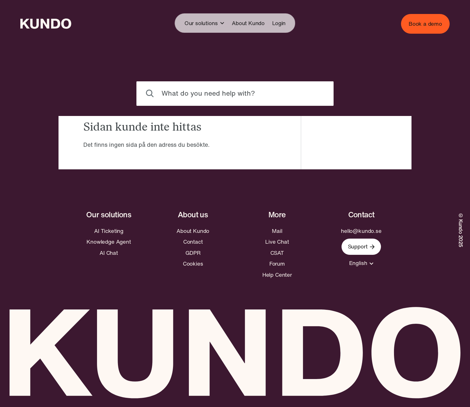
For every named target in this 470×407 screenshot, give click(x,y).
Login (279, 23)
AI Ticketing (108, 231)
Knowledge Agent (108, 242)
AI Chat (109, 253)
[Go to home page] (45, 24)
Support (361, 246)
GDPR (193, 253)
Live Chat (277, 242)
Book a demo (425, 24)
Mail (277, 231)
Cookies (193, 264)
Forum (277, 264)
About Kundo (248, 23)
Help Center (277, 275)
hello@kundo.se (361, 231)
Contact (193, 242)
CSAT (277, 253)
